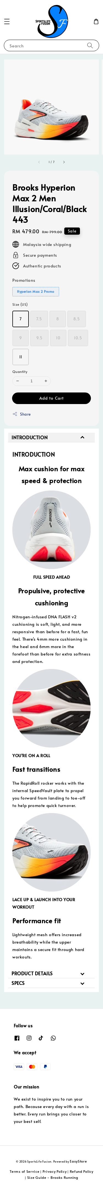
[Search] (90, 45)
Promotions (23, 280)
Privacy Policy (55, 1171)
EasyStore (78, 1161)
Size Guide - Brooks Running (52, 1177)
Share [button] (21, 414)
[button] (7, 21)
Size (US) (20, 304)
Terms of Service (24, 1171)
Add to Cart (51, 398)
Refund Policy (81, 1171)
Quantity (19, 371)
